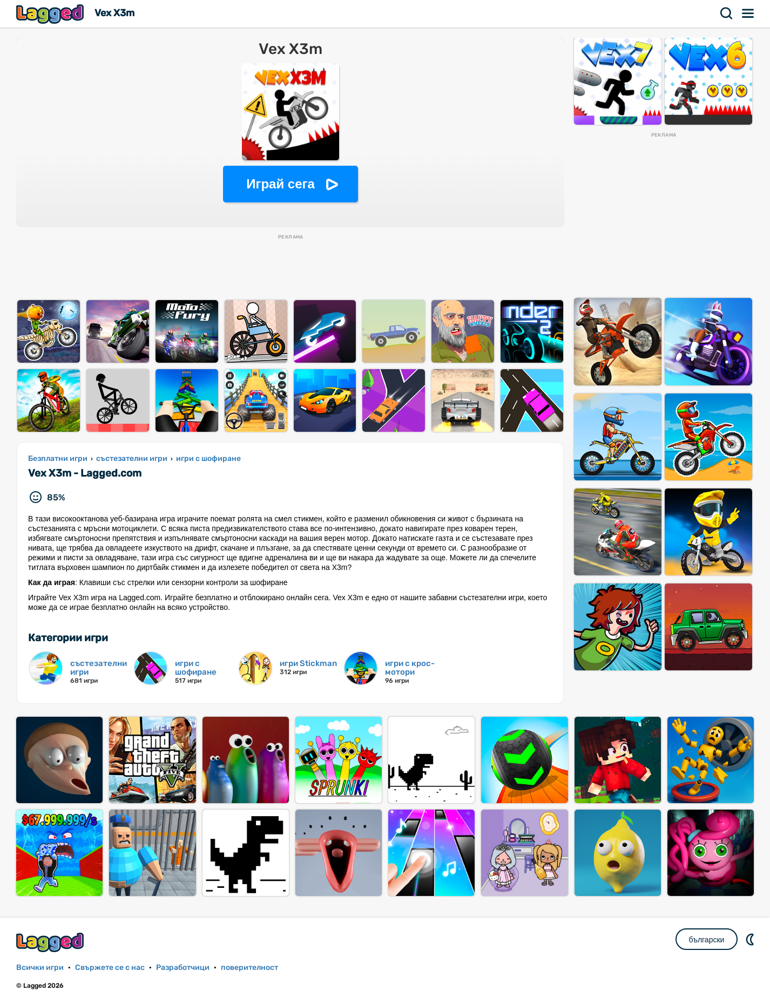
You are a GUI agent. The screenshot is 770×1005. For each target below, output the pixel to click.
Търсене (727, 13)
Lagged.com (51, 942)
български (707, 939)
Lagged (51, 14)
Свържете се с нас (110, 967)
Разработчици (183, 967)
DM (751, 939)
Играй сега (280, 183)
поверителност (249, 967)
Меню (748, 13)
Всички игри (40, 967)
